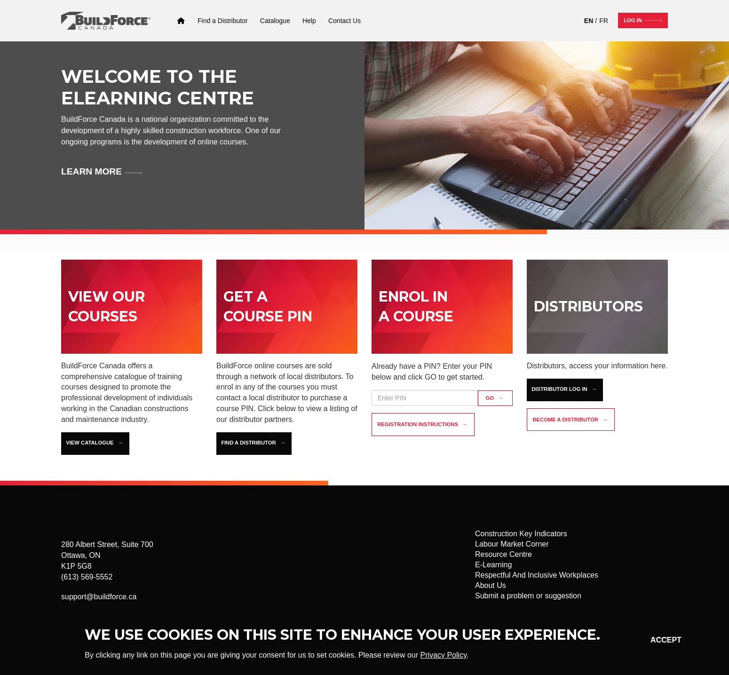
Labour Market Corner (512, 544)
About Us (490, 585)
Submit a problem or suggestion (528, 596)
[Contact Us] (344, 20)
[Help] (309, 20)
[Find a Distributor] (223, 20)
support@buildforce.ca (98, 597)
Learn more (91, 171)
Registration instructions (417, 424)
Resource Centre (503, 554)
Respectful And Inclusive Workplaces (536, 575)
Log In (633, 20)
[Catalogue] (275, 20)
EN (588, 20)
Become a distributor (565, 419)
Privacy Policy (443, 655)
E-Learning (493, 565)
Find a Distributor (248, 442)
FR (603, 20)
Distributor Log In (559, 389)
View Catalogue (89, 442)
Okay (658, 639)
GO (490, 398)
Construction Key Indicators (521, 534)
